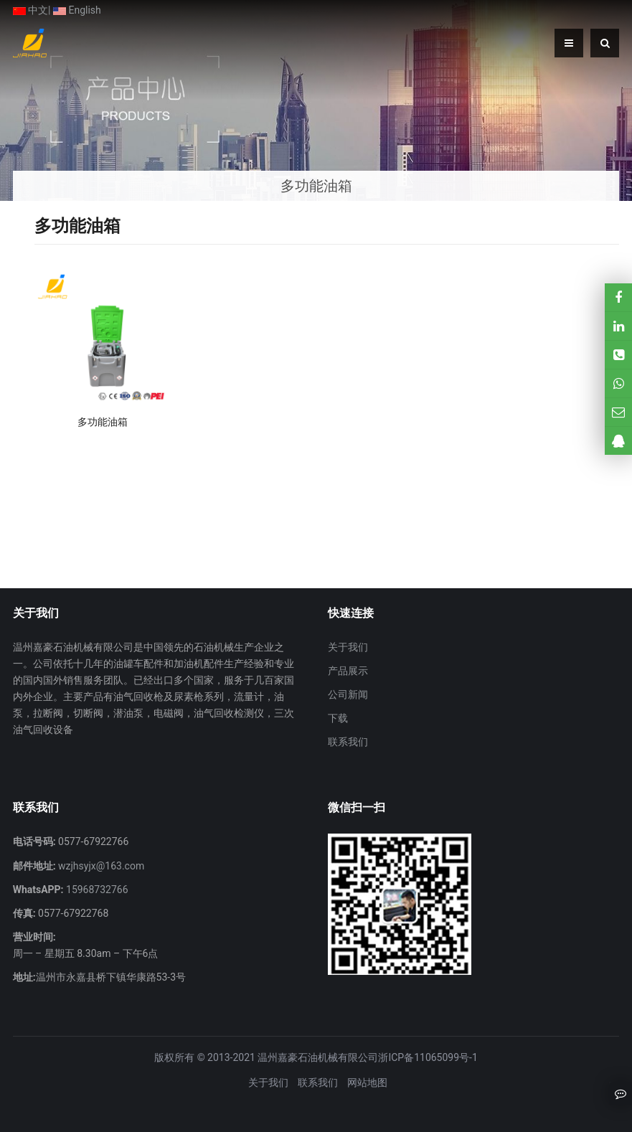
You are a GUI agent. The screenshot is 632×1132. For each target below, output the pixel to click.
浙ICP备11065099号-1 (427, 1057)
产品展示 (348, 670)
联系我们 (348, 741)
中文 (30, 10)
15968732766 (96, 889)
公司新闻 (348, 694)
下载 (338, 718)
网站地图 (367, 1082)
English (77, 10)
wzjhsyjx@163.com (100, 866)
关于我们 (348, 647)
